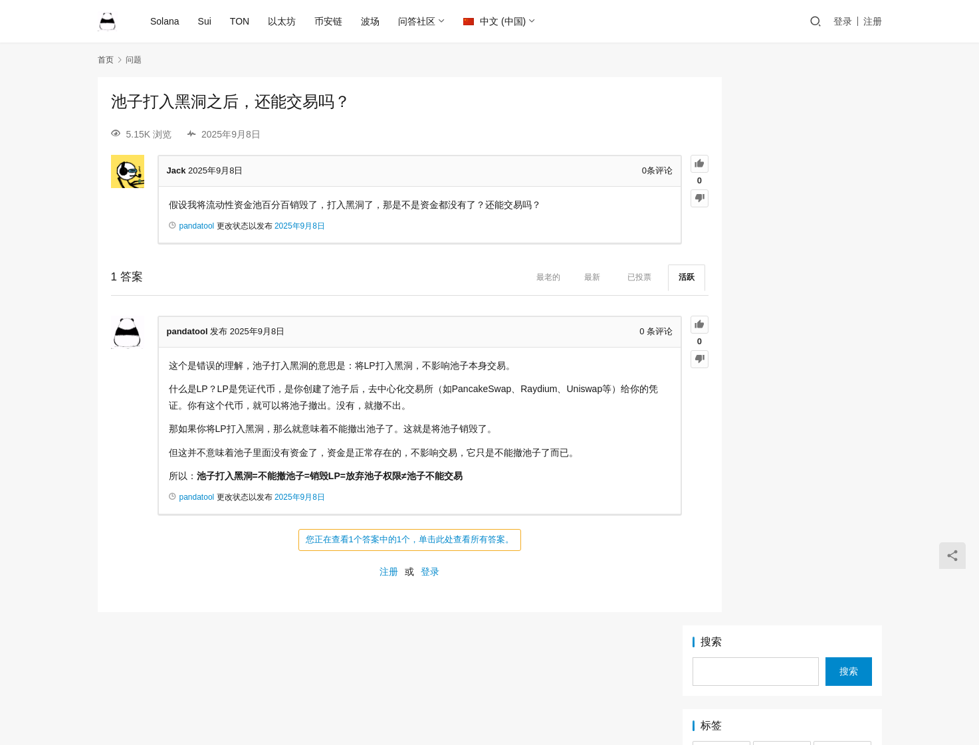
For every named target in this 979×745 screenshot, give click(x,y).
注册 (872, 21)
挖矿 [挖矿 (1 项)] (721, 361)
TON (240, 21)
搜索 (711, 93)
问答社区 (418, 21)
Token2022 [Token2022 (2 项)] (842, 301)
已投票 (587, 277)
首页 (106, 59)
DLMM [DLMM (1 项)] (842, 201)
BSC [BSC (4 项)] (782, 201)
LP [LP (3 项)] (842, 241)
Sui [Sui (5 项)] (782, 301)
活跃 (634, 277)
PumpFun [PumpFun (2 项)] (781, 281)
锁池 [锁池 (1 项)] (782, 381)
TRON (581, 680)
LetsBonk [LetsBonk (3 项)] (721, 241)
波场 (371, 21)
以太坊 (283, 21)
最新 (540, 277)
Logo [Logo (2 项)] (782, 241)
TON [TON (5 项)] (721, 321)
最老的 (496, 277)
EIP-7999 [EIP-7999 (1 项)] (721, 221)
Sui (205, 21)
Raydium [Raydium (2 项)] (842, 281)
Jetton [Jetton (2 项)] (842, 221)
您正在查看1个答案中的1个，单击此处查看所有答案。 (383, 539)
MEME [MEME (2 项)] (721, 261)
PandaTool (607, 701)
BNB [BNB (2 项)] (721, 201)
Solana (166, 21)
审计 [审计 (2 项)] (843, 341)
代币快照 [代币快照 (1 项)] (721, 341)
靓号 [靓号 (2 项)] (843, 381)
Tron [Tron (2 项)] (842, 321)
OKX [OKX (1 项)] (782, 261)
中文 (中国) (496, 21)
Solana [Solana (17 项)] (721, 301)
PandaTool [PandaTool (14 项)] (842, 261)
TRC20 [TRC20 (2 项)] (781, 321)
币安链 (330, 21)
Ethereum (415, 680)
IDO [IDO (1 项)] (782, 221)
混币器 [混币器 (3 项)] (782, 361)
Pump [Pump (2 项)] (721, 281)
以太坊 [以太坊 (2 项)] (782, 341)
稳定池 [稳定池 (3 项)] (721, 381)
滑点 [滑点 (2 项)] (843, 361)
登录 (842, 21)
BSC (509, 680)
